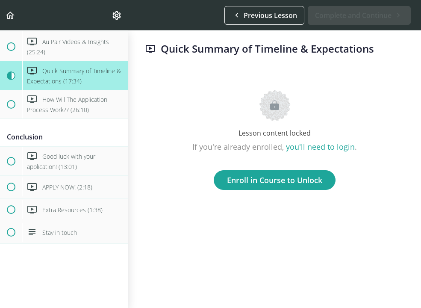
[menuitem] (117, 15)
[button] (10, 15)
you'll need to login (320, 147)
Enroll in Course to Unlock (274, 180)
